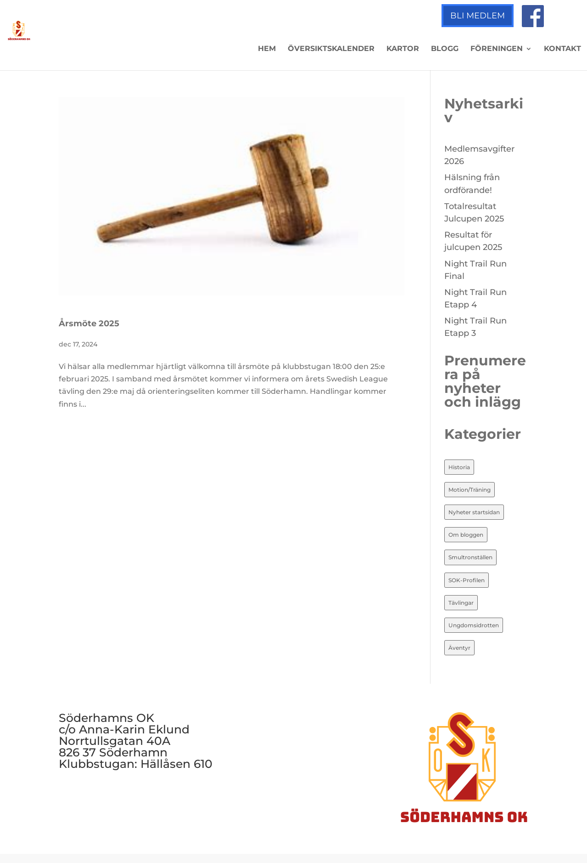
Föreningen (496, 49)
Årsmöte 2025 (89, 323)
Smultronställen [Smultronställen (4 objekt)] (470, 557)
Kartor (402, 49)
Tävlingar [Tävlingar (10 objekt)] (461, 602)
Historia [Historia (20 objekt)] (459, 467)
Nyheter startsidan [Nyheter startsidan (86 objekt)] (474, 512)
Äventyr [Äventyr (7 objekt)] (459, 647)
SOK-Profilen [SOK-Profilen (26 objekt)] (466, 580)
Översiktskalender (331, 49)
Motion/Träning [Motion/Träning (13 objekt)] (469, 489)
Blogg (444, 49)
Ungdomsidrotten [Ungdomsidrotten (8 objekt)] (473, 625)
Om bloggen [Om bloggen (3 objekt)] (465, 534)
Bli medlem (477, 15)
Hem (267, 49)
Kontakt (562, 49)
